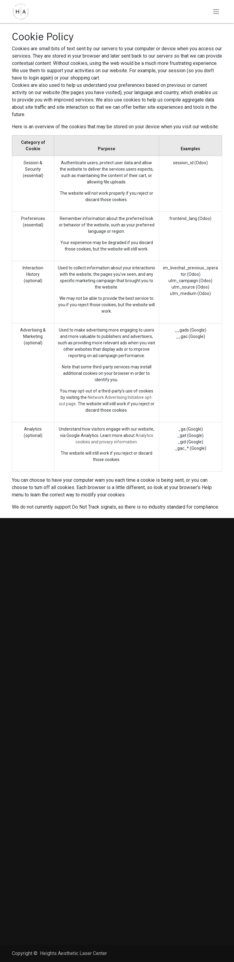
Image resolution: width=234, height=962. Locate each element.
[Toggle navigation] (216, 11)
